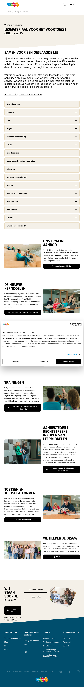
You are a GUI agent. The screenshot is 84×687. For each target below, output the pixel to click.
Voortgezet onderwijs (12, 638)
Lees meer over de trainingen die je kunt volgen (22, 407)
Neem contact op (36, 597)
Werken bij (67, 642)
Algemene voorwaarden (13, 672)
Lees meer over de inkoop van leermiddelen (60, 469)
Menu (73, 4)
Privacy (26, 672)
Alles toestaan (68, 361)
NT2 (6, 650)
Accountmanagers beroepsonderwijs (50, 655)
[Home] (13, 4)
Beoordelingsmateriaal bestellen (23, 94)
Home (9, 12)
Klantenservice (35, 589)
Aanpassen (42, 361)
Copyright (43, 672)
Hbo (6, 646)
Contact (66, 646)
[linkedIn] (52, 671)
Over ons (66, 638)
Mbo (6, 642)
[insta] (78, 671)
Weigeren (15, 361)
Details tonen (72, 355)
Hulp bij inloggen (49, 646)
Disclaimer (34, 672)
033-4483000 (12, 610)
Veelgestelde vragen (51, 642)
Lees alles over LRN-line (61, 266)
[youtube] (60, 671)
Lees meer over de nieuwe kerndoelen (23, 312)
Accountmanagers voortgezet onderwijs (51, 650)
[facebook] (69, 671)
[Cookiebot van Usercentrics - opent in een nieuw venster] (71, 324)
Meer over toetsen (23, 519)
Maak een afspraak (61, 557)
